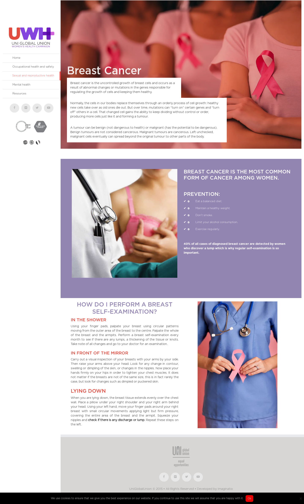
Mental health (21, 84)
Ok (249, 498)
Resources (19, 93)
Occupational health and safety (33, 66)
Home (16, 58)
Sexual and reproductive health (33, 75)
